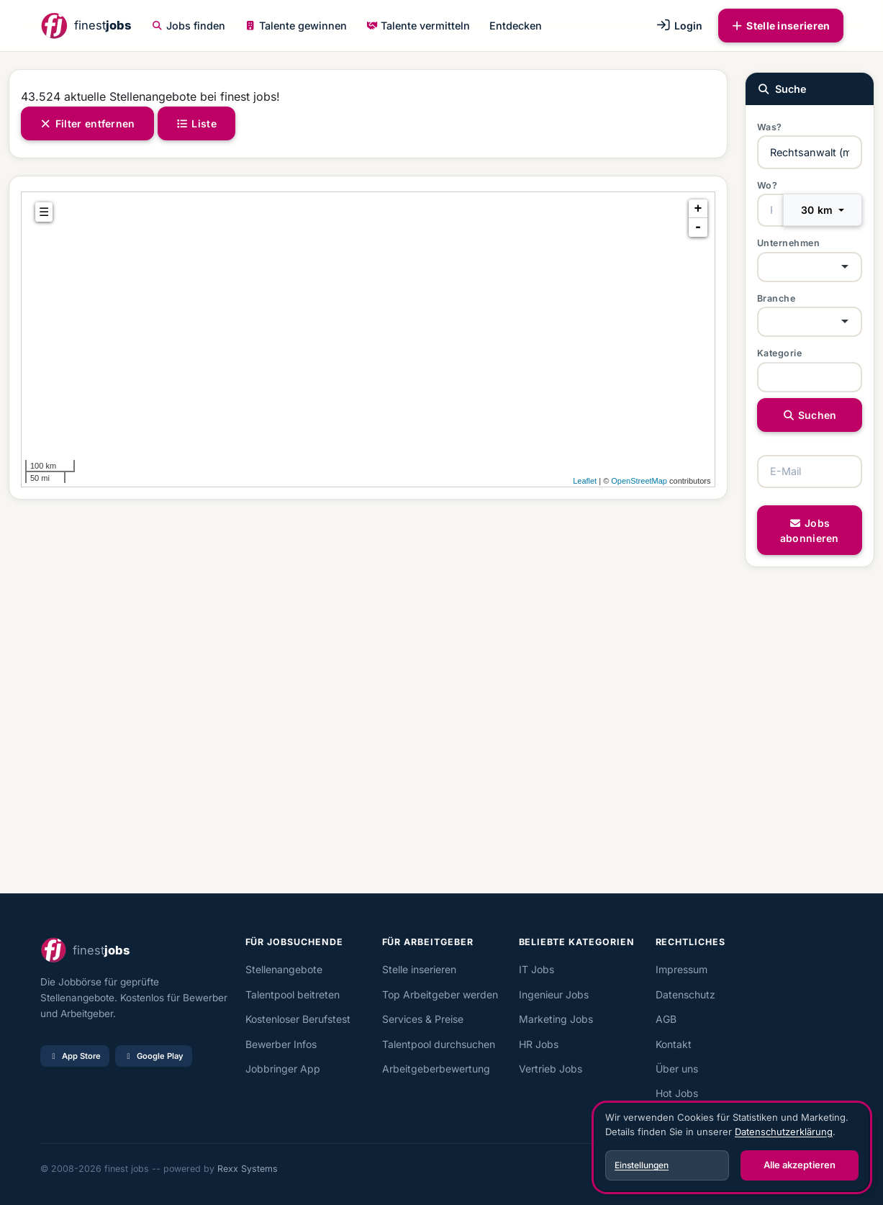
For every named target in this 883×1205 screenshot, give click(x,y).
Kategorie (779, 353)
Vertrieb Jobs (550, 1068)
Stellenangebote (283, 969)
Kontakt (674, 1044)
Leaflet (585, 481)
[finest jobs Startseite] (85, 25)
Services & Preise (422, 1019)
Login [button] (679, 25)
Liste (196, 123)
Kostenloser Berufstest (297, 1019)
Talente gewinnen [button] (296, 25)
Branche (776, 298)
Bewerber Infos (281, 1044)
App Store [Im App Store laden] (75, 1056)
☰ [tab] (44, 212)
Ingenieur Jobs (554, 994)
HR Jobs (538, 1044)
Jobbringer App (282, 1068)
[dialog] (732, 1147)
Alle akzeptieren (800, 1164)
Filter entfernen (87, 123)
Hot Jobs (677, 1093)
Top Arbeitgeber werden (440, 994)
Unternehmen (788, 243)
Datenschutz (685, 994)
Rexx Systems (247, 1168)
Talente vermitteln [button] (418, 25)
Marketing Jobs (556, 1019)
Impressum (681, 969)
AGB (666, 1019)
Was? (769, 127)
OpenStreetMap (639, 481)
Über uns (677, 1068)
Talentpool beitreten (292, 994)
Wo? (767, 185)
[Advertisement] (368, 696)
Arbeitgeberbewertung (436, 1068)
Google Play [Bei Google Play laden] (154, 1056)
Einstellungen (642, 1165)
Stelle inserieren (780, 25)
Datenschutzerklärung (784, 1131)
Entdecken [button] (515, 25)
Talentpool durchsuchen (438, 1044)
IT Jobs (536, 969)
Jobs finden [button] (188, 25)
